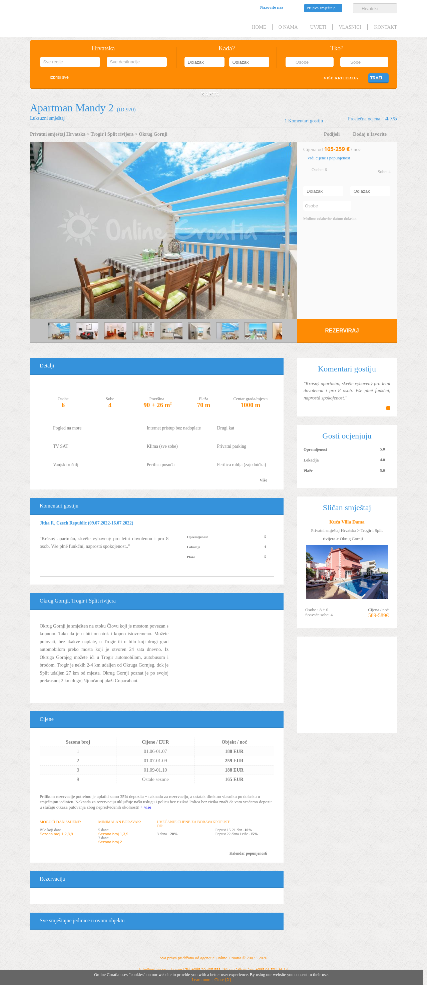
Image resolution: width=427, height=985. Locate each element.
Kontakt (385, 27)
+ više (146, 807)
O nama (288, 27)
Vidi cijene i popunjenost (328, 158)
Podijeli (332, 134)
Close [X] (223, 979)
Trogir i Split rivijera (111, 134)
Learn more (201, 979)
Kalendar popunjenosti (248, 853)
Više (263, 480)
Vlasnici (350, 27)
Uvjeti (318, 27)
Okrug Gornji (153, 134)
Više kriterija (340, 78)
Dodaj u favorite (370, 134)
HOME (259, 27)
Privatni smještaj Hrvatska (57, 134)
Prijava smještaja (321, 8)
